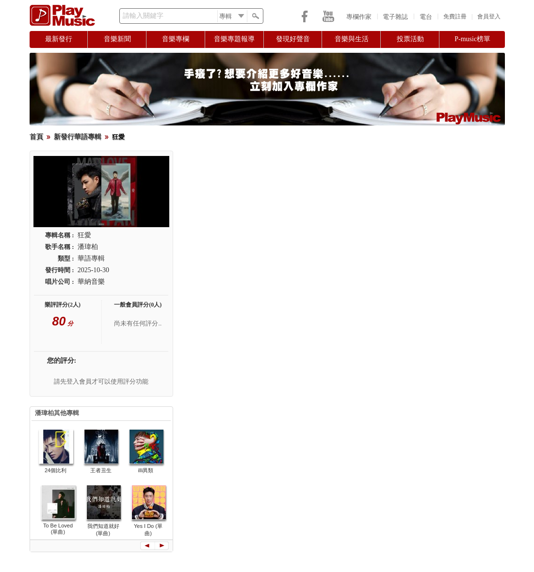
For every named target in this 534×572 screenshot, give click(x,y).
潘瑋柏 (88, 246)
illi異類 (146, 470)
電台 (426, 16)
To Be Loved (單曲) (58, 529)
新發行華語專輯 (77, 136)
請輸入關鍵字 (143, 15)
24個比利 (55, 470)
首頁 (36, 136)
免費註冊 (455, 16)
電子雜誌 (395, 16)
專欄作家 (359, 16)
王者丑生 (101, 470)
